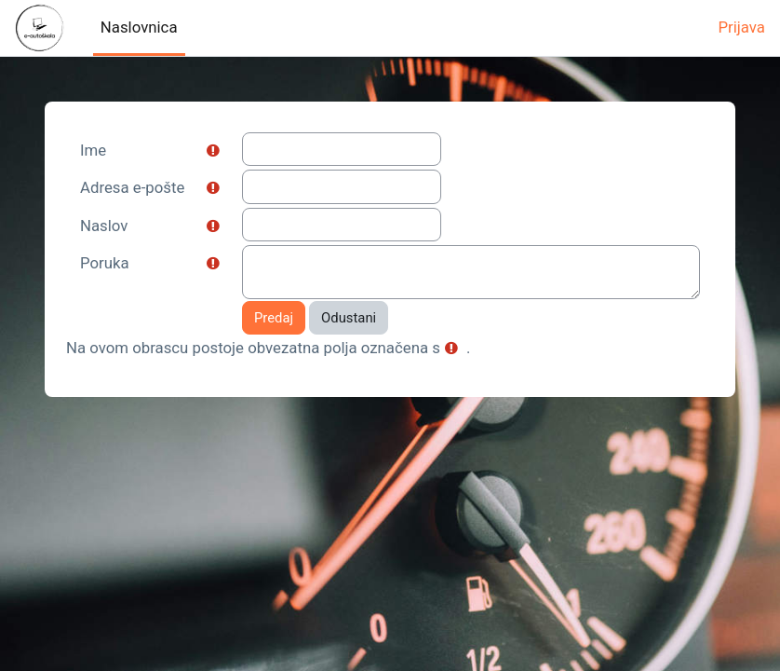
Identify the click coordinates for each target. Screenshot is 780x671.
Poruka (104, 262)
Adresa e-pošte (132, 187)
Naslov (104, 225)
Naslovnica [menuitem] (139, 27)
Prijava (741, 27)
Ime (93, 150)
